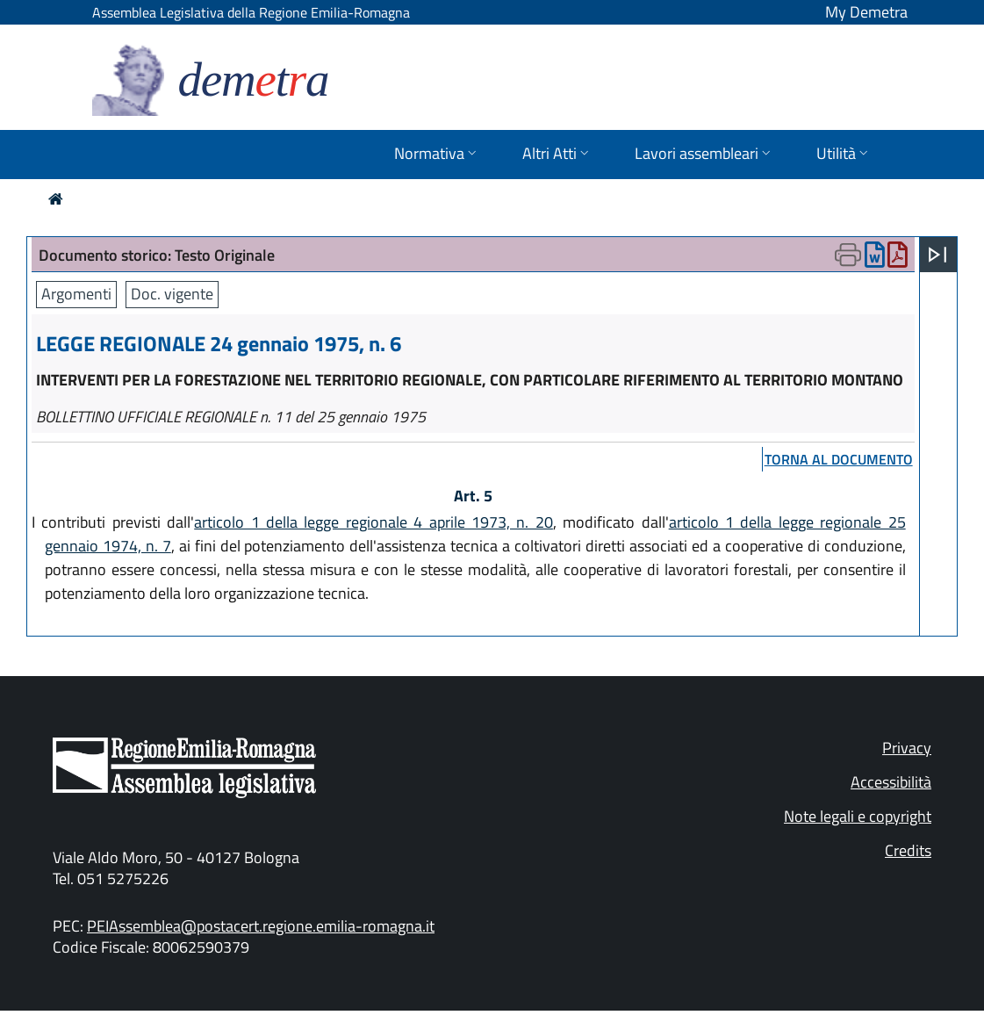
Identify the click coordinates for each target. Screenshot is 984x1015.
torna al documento (839, 459)
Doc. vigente (172, 294)
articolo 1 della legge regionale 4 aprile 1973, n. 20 (373, 522)
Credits (908, 850)
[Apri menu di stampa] (848, 254)
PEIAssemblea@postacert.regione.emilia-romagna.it (261, 926)
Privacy (906, 747)
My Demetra (866, 12)
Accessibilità (891, 782)
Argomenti (76, 294)
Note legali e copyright (857, 816)
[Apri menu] (937, 254)
